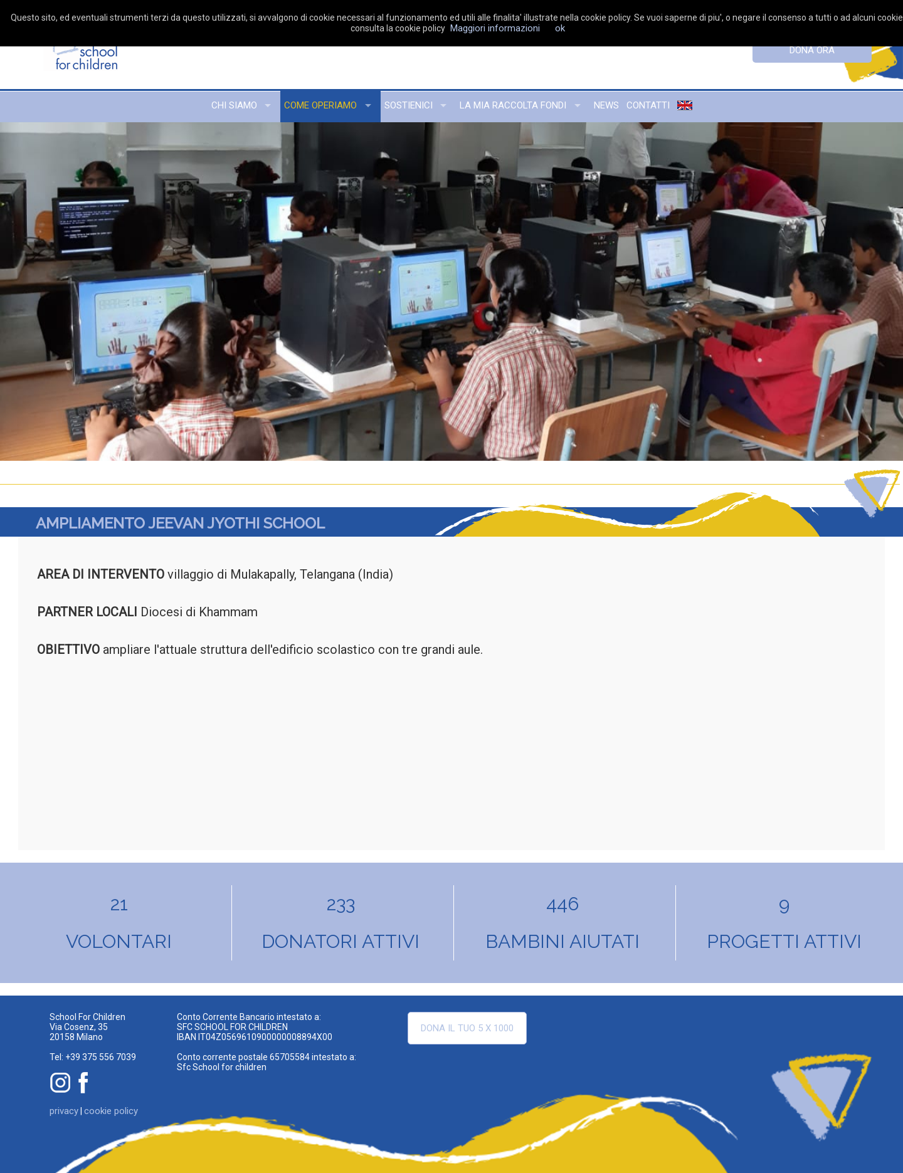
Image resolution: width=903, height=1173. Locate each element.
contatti (648, 105)
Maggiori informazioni (495, 28)
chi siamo (234, 105)
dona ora (812, 50)
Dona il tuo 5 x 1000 (467, 1028)
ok (560, 28)
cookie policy (111, 1111)
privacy (64, 1111)
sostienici (408, 105)
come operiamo (320, 105)
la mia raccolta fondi (513, 105)
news (606, 105)
